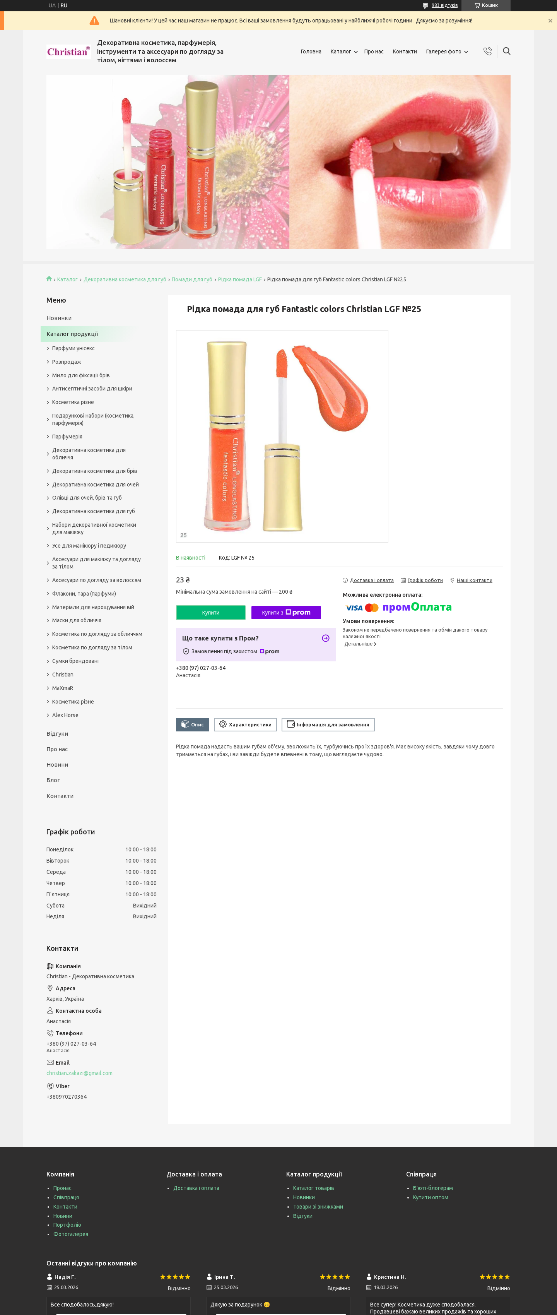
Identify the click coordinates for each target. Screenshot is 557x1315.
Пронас (62, 1188)
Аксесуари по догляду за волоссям (96, 580)
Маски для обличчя (76, 620)
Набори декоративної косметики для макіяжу (94, 528)
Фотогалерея (70, 1234)
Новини (57, 764)
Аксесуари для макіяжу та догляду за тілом (96, 563)
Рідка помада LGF (240, 279)
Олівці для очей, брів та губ (87, 498)
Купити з (286, 612)
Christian (62, 674)
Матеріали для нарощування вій (93, 607)
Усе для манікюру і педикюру (89, 546)
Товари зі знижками (318, 1207)
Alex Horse (65, 715)
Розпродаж (66, 362)
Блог (53, 780)
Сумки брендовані (75, 661)
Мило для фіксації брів (81, 375)
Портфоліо (67, 1225)
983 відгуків (445, 5)
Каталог (341, 51)
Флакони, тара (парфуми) (84, 594)
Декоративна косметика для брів (94, 471)
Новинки (59, 318)
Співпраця (66, 1197)
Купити (211, 613)
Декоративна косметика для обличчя (89, 454)
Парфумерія (67, 436)
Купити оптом (430, 1197)
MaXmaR (62, 688)
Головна (311, 51)
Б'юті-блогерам (433, 1188)
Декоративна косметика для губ (125, 279)
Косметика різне (73, 402)
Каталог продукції (72, 333)
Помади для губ (192, 279)
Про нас (374, 51)
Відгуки (57, 733)
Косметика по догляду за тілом (92, 647)
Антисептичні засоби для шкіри (92, 388)
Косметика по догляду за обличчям (97, 634)
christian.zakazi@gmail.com (79, 1073)
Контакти (405, 51)
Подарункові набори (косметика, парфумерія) (93, 419)
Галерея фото (443, 51)
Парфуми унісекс (73, 348)
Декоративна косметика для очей (95, 484)
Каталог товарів (313, 1188)
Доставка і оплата (196, 1188)
